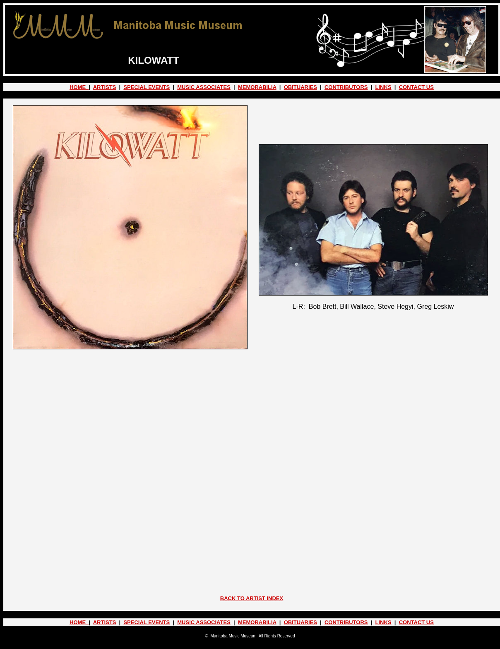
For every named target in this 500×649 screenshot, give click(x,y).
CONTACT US (416, 87)
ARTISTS (104, 87)
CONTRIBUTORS (346, 87)
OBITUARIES (300, 87)
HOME (79, 87)
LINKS (383, 87)
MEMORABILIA (257, 87)
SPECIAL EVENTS (146, 87)
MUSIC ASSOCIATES (204, 87)
